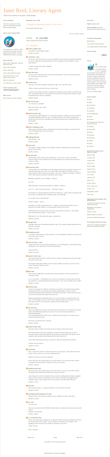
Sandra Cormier (33, 256)
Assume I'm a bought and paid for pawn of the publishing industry (96, 225)
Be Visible (90, 140)
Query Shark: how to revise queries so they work (11, 76)
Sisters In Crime (91, 212)
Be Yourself (90, 146)
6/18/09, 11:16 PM (33, 345)
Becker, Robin (91, 155)
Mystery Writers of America (94, 214)
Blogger (63, 453)
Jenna (30, 145)
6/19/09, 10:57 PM (33, 390)
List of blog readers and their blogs (97, 46)
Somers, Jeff (90, 189)
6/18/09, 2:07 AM (33, 79)
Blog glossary (91, 41)
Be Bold (89, 99)
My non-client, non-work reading (12, 98)
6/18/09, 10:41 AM (33, 252)
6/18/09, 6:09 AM (33, 98)
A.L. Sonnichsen (33, 417)
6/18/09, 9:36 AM (33, 152)
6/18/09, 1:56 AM (33, 69)
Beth (29, 271)
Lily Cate (30, 307)
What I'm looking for (8, 80)
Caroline (30, 82)
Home (55, 437)
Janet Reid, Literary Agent (32, 10)
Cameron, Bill (91, 158)
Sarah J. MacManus (34, 127)
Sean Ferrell (31, 101)
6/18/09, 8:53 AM (33, 141)
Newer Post (30, 437)
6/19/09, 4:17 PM (33, 382)
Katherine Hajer (32, 113)
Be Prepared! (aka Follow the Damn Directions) (95, 123)
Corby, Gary (90, 163)
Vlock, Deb (90, 194)
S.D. (29, 402)
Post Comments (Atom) (59, 442)
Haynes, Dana (91, 169)
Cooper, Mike (91, 160)
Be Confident (91, 108)
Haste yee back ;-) (33, 242)
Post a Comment (33, 429)
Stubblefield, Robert (92, 191)
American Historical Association (96, 217)
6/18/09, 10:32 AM (33, 228)
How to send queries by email (11, 73)
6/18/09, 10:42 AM (33, 268)
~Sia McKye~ (32, 57)
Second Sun (31, 167)
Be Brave (89, 102)
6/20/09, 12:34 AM (33, 398)
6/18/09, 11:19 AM (33, 283)
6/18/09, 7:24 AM (33, 123)
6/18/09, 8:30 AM (33, 133)
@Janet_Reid (95, 24)
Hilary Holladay (91, 172)
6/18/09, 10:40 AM (33, 238)
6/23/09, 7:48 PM (33, 414)
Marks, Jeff (90, 180)
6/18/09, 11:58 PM (33, 365)
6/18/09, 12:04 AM (33, 53)
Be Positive (90, 119)
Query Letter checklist (9, 67)
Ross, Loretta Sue (92, 186)
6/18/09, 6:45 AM (33, 110)
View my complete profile (94, 91)
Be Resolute (90, 135)
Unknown (31, 287)
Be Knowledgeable (92, 113)
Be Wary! (89, 143)
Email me (103, 29)
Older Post (79, 437)
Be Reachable (91, 129)
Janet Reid (31, 72)
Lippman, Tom (91, 177)
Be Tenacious (91, 138)
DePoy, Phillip (91, 166)
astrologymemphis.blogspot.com (38, 394)
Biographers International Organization (94, 208)
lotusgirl (30, 222)
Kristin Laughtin (33, 48)
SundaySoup (32, 232)
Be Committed (91, 105)
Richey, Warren (91, 183)
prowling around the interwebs (39, 40)
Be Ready (90, 132)
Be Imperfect (90, 111)
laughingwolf (32, 137)
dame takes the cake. (37, 28)
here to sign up (10, 24)
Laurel (30, 349)
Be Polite (89, 116)
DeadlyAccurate (33, 368)
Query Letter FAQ (8, 70)
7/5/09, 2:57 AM (32, 426)
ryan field (31, 155)
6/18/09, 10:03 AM (33, 163)
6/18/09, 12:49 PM (33, 304)
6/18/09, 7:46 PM (33, 323)
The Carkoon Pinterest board (95, 44)
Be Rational (90, 126)
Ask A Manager (75, 33)
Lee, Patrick (90, 174)
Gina (29, 385)
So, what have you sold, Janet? (12, 83)
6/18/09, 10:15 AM (33, 218)
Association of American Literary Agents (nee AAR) (96, 203)
